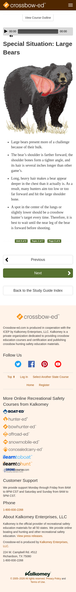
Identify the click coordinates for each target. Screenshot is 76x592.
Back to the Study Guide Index (38, 290)
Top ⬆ (11, 376)
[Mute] (11, 36)
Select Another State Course (51, 376)
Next (38, 273)
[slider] (38, 31)
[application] (38, 31)
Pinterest (44, 364)
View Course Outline (38, 17)
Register (44, 385)
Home (30, 385)
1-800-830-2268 (13, 509)
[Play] (5, 31)
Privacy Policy (53, 578)
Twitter (18, 364)
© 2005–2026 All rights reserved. (27, 578)
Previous (38, 260)
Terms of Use (38, 582)
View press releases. (30, 536)
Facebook (31, 364)
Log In (24, 376)
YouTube (58, 364)
